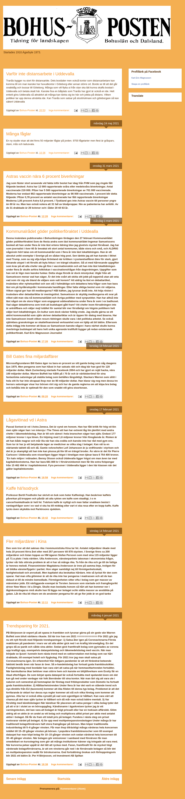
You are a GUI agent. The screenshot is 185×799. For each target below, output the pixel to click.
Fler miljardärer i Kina (26, 541)
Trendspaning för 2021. (28, 626)
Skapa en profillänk (140, 84)
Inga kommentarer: (59, 110)
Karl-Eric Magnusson (141, 78)
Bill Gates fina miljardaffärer (32, 356)
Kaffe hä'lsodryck (22, 488)
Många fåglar (18, 133)
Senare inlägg (16, 778)
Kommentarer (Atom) (72, 788)
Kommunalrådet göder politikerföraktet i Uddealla (52, 231)
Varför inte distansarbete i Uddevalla (40, 73)
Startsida (63, 778)
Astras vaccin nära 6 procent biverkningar (45, 176)
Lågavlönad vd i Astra (26, 420)
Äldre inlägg (110, 778)
